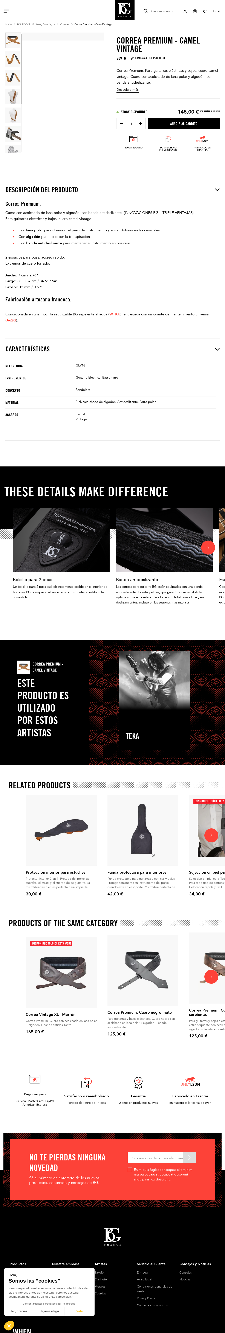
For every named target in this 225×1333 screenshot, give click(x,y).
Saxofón (100, 1273)
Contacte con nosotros (152, 1305)
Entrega (142, 1273)
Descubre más (127, 89)
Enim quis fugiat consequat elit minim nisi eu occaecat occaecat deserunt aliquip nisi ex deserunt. (163, 1174)
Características (112, 349)
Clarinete (101, 1279)
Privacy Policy (146, 1298)
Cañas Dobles (104, 1300)
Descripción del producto (112, 190)
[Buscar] (160, 11)
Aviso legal (144, 1279)
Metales (100, 1287)
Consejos (185, 1273)
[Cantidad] (131, 124)
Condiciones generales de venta (154, 1289)
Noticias (184, 1279)
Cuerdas (100, 1293)
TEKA (132, 736)
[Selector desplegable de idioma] (216, 11)
